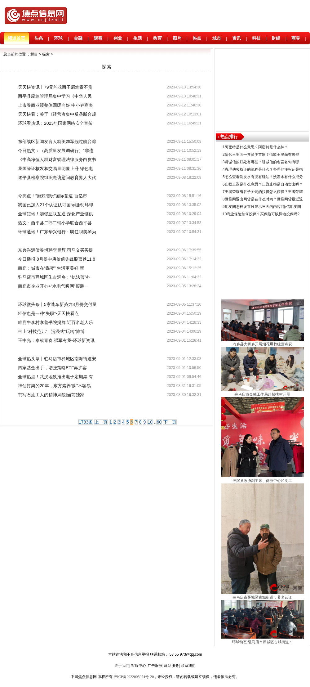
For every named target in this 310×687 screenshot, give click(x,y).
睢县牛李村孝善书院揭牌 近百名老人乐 (55, 322)
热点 (197, 38)
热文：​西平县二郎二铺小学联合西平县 (55, 222)
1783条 (86, 422)
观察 (98, 38)
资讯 (236, 38)
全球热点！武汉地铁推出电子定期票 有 (55, 376)
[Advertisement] (262, 88)
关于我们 (121, 665)
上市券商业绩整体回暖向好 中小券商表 (55, 105)
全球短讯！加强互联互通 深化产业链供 (55, 213)
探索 (46, 54)
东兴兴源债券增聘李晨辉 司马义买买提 (55, 250)
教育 (157, 38)
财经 (276, 38)
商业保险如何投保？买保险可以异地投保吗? (263, 214)
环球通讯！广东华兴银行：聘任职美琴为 (57, 231)
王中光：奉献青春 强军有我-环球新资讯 (56, 340)
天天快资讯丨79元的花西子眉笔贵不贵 (55, 87)
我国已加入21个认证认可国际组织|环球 (55, 204)
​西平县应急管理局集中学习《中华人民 (55, 96)
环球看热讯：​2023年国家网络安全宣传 (55, 123)
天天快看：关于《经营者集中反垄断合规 (57, 114)
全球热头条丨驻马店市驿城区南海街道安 (57, 358)
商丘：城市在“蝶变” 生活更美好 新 (51, 268)
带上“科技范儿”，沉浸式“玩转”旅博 (51, 331)
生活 (137, 38)
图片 (177, 38)
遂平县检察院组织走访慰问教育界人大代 (57, 177)
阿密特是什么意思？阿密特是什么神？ (256, 147)
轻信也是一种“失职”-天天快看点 (48, 313)
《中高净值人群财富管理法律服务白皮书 (57, 159)
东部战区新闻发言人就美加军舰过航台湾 (57, 141)
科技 (256, 38)
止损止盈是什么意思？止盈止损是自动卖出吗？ (264, 184)
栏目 (34, 54)
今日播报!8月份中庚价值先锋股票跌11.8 (56, 259)
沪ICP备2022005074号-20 (133, 677)
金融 (78, 38)
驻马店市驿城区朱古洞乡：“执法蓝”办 (54, 277)
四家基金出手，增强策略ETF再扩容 (52, 367)
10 (150, 422)
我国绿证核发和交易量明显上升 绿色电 (55, 168)
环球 (58, 38)
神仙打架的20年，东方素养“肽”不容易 (54, 385)
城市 (216, 38)
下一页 (169, 422)
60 (159, 422)
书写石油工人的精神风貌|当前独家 (51, 394)
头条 (38, 38)
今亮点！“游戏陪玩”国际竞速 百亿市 (52, 195)
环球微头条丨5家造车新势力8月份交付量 (57, 304)
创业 (117, 38)
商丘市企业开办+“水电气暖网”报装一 (53, 286)
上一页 (101, 422)
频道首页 (16, 38)
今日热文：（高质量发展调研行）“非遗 (55, 150)
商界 (295, 38)
